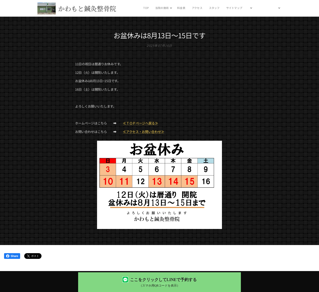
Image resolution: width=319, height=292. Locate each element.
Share (12, 256)
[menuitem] (200, 8)
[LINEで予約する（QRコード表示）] (159, 282)
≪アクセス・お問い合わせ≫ (143, 131)
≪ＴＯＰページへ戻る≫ (140, 123)
